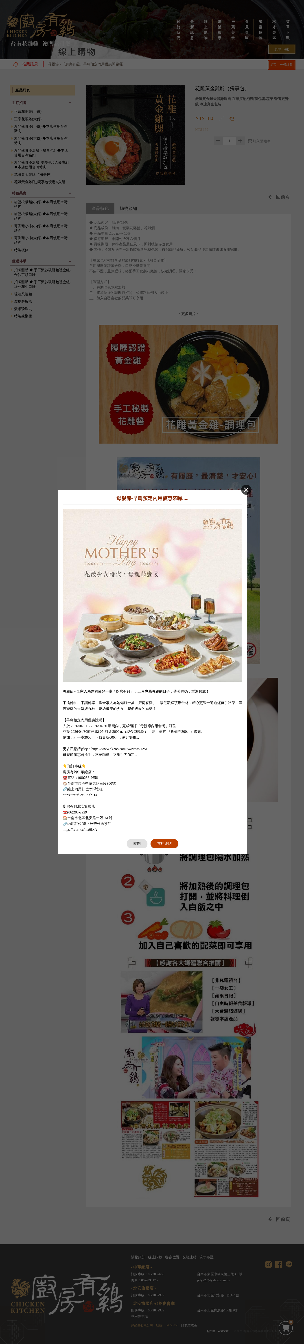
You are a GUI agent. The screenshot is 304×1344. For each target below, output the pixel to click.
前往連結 (164, 843)
